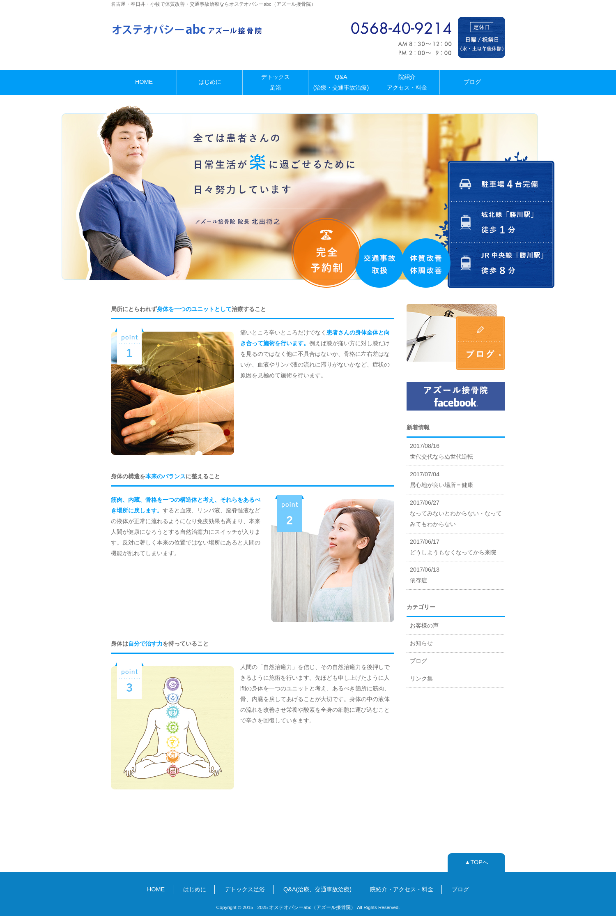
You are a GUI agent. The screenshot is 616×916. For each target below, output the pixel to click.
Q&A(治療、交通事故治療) (317, 889)
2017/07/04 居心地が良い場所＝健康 (441, 479)
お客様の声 (424, 625)
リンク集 (421, 678)
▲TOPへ (476, 862)
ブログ (472, 81)
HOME (144, 81)
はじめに (209, 81)
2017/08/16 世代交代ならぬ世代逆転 (441, 451)
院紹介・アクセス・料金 (401, 889)
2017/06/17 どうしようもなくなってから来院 (453, 547)
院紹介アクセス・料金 (407, 82)
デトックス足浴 (275, 82)
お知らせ (421, 643)
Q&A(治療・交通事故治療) (341, 82)
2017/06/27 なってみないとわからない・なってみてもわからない (456, 513)
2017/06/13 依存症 (424, 575)
